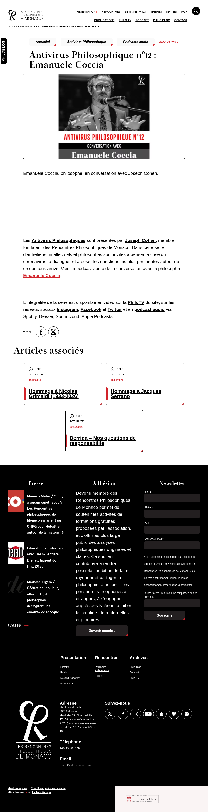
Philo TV (125, 20)
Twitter (115, 309)
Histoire (64, 666)
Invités (171, 11)
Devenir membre (102, 630)
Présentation (85, 11)
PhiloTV (136, 302)
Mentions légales (17, 788)
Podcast (142, 20)
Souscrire (164, 615)
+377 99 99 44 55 (70, 747)
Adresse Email (154, 539)
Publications (104, 20)
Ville (147, 523)
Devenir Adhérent (70, 678)
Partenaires (66, 683)
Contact (180, 20)
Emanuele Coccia (41, 275)
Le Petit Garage (41, 792)
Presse (15, 625)
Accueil (12, 26)
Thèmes (156, 11)
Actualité (43, 42)
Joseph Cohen (140, 240)
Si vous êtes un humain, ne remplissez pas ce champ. (171, 595)
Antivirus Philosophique (86, 42)
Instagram (67, 309)
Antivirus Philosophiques (58, 240)
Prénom (149, 507)
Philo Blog (161, 20)
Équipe (64, 672)
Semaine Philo (135, 11)
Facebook (91, 309)
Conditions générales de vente (48, 788)
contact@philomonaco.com (75, 765)
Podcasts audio (135, 42)
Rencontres (111, 11)
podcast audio (149, 309)
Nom (148, 491)
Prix (184, 11)
